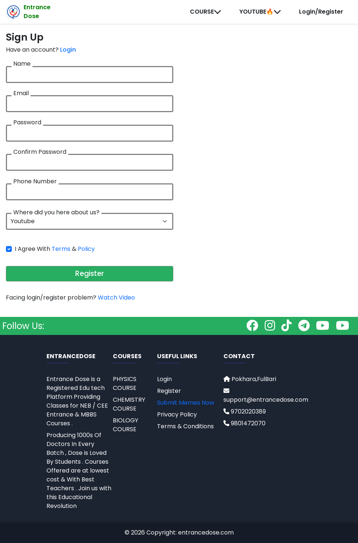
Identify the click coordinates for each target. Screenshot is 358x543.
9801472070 (244, 423)
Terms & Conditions (185, 426)
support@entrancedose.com (265, 396)
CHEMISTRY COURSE (129, 404)
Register (89, 274)
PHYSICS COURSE (124, 383)
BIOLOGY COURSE (125, 424)
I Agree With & (55, 249)
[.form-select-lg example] (89, 221)
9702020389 (244, 411)
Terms (61, 249)
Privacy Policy (177, 414)
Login (68, 49)
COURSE (206, 11)
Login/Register (321, 11)
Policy (86, 249)
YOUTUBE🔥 (260, 11)
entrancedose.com (206, 532)
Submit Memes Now (185, 402)
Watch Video (116, 297)
